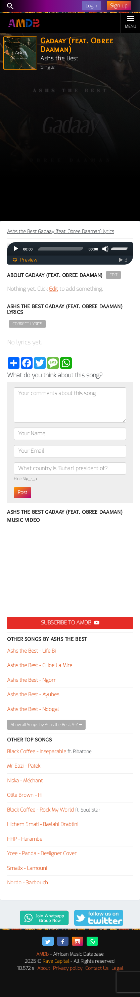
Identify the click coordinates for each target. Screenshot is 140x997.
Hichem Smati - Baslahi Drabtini (42, 824)
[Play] (15, 248)
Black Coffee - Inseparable (36, 751)
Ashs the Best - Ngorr (31, 680)
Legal (117, 968)
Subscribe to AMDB (70, 622)
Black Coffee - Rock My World (40, 810)
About (43, 968)
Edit (113, 275)
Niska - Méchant (25, 780)
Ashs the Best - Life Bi (31, 651)
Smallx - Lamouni (27, 868)
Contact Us (96, 968)
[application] (70, 249)
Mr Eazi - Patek (23, 766)
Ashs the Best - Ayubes (33, 694)
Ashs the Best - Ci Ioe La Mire (39, 665)
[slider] (60, 249)
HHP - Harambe (24, 839)
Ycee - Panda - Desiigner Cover (42, 853)
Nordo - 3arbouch (27, 882)
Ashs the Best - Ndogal (33, 709)
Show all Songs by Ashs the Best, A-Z (46, 724)
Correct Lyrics (27, 324)
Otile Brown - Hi (24, 795)
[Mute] (105, 248)
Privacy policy (67, 968)
